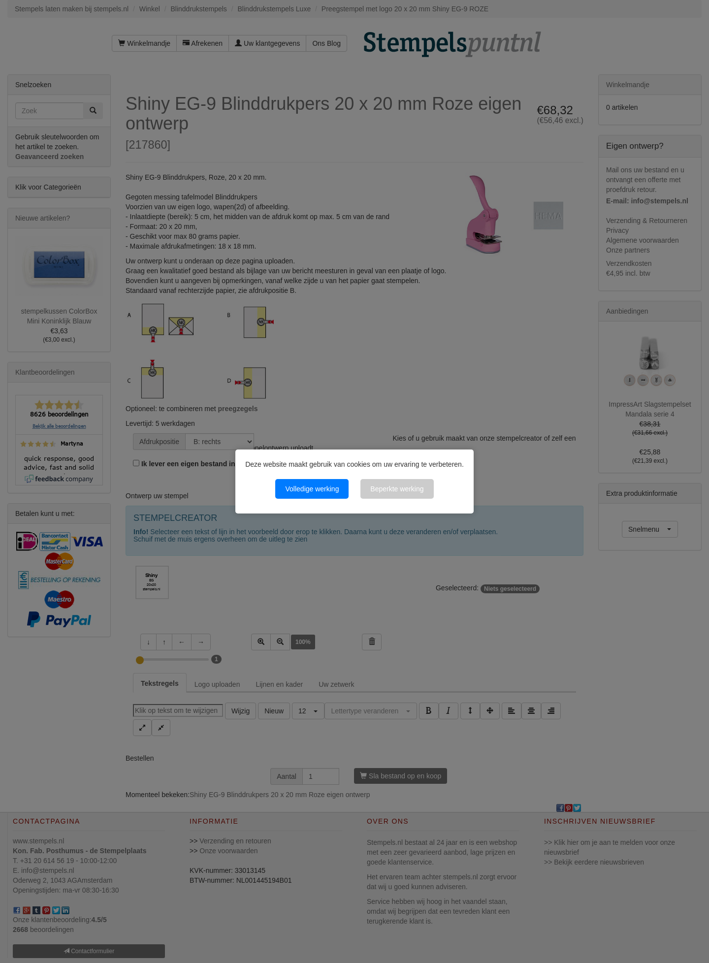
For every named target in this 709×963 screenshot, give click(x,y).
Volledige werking (312, 489)
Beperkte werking (396, 489)
